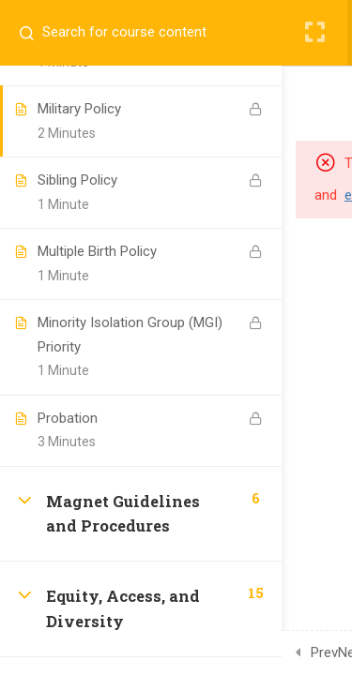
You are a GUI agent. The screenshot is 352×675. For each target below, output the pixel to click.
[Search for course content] (34, 33)
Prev (324, 652)
